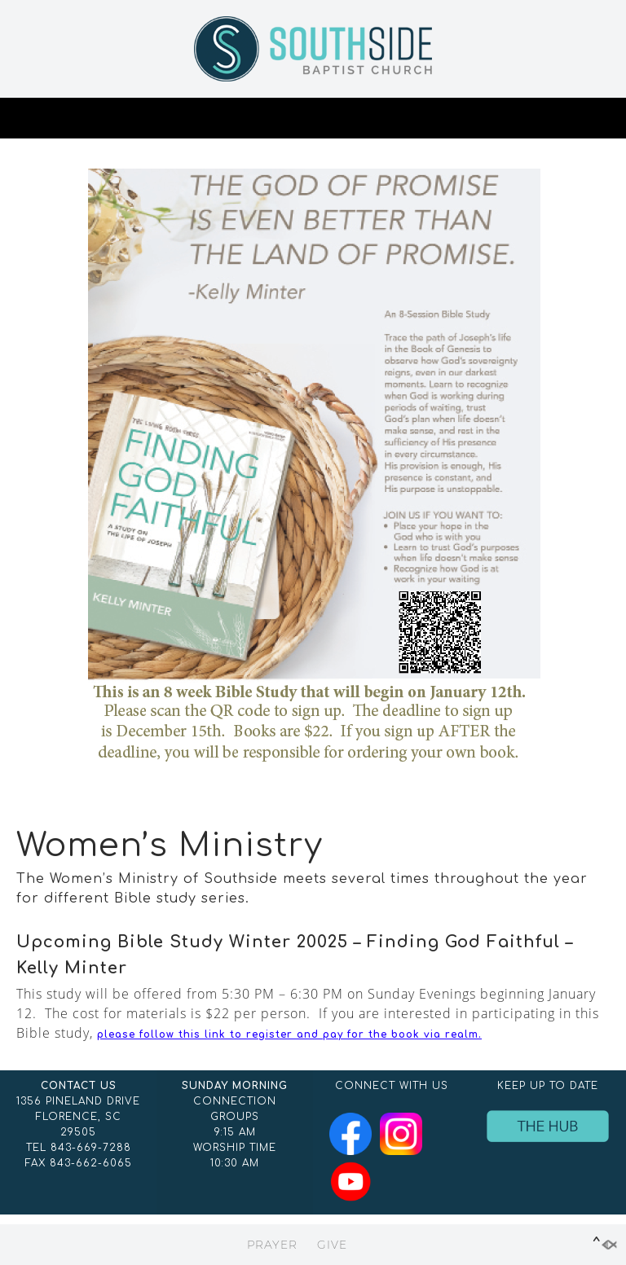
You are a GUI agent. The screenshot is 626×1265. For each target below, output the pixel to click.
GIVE (332, 1244)
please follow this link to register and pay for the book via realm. (289, 1034)
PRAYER (272, 1244)
